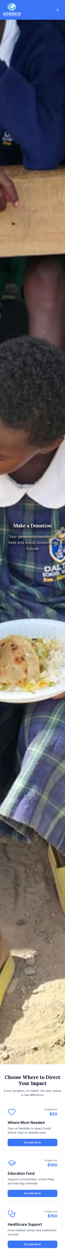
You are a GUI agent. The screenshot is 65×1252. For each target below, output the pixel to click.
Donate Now (32, 1142)
